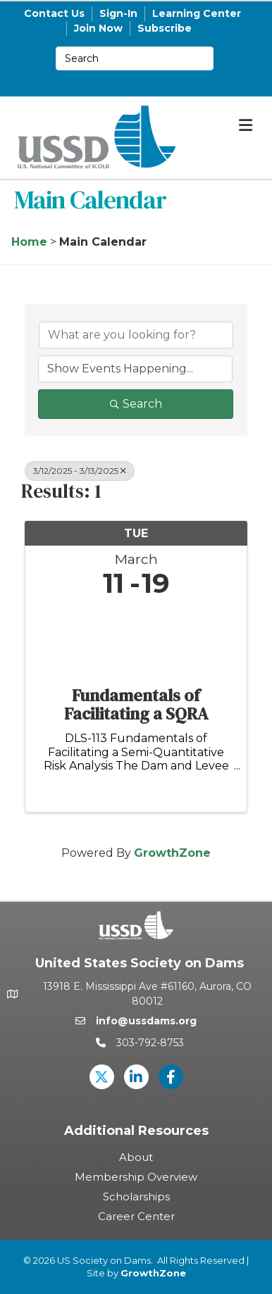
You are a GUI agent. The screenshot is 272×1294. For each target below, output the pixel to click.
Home (29, 242)
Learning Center (196, 13)
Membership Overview (136, 1176)
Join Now (98, 28)
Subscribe (164, 28)
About (136, 1157)
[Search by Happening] (135, 369)
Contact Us (54, 13)
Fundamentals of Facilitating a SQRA (136, 705)
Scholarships (136, 1196)
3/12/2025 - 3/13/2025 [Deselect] (79, 470)
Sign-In (118, 13)
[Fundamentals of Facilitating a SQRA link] (136, 638)
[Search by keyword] (136, 335)
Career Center (136, 1216)
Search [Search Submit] (136, 403)
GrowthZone (172, 853)
